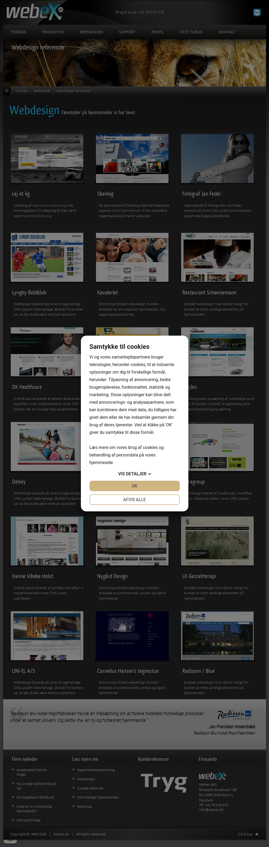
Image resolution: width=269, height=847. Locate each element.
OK (134, 485)
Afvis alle (134, 499)
